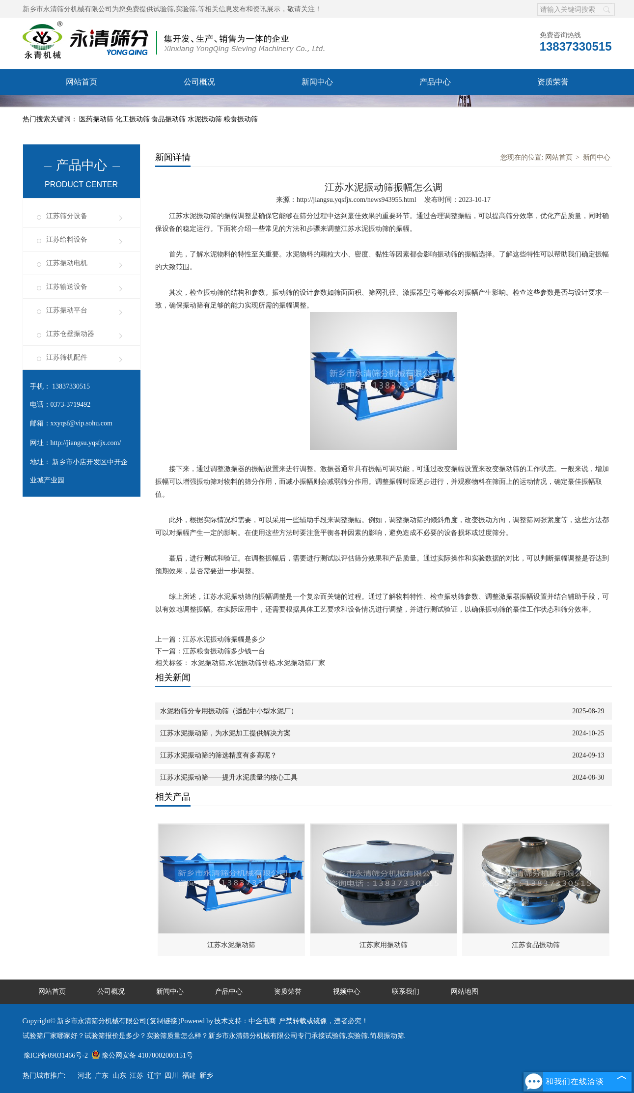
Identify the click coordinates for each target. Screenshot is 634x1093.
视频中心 (199, 107)
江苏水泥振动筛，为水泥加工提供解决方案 (225, 733)
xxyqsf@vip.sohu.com (81, 423)
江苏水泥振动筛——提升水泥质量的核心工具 (229, 777)
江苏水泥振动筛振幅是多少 (224, 639)
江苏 (136, 1075)
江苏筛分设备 (66, 216)
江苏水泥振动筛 (231, 945)
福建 (189, 1075)
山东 (119, 1075)
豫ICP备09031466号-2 (56, 1055)
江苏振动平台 (66, 310)
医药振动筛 (97, 119)
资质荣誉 (553, 82)
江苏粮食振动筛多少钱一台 (224, 651)
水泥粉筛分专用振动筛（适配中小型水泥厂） (229, 711)
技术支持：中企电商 (245, 1021)
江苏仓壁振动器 (70, 333)
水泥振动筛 (206, 119)
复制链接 (163, 1021)
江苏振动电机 (66, 263)
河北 (84, 1075)
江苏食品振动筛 (536, 945)
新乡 (206, 1075)
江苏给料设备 (66, 239)
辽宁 (154, 1075)
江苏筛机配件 (66, 357)
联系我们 (317, 107)
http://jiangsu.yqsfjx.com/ (86, 443)
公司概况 (199, 82)
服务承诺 (81, 107)
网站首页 (81, 82)
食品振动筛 (169, 119)
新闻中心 (317, 82)
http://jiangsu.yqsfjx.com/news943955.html (356, 199)
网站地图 (464, 991)
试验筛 (163, 9)
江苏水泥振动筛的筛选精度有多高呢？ (218, 755)
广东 (102, 1075)
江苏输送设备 (66, 286)
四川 (171, 1075)
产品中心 (435, 82)
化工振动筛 (133, 119)
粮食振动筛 (240, 119)
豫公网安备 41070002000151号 (142, 1055)
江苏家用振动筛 (383, 945)
